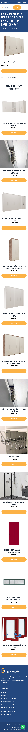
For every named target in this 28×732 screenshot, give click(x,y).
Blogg (8, 727)
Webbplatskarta (20, 729)
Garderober (13, 28)
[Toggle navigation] (25, 7)
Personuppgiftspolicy (9, 729)
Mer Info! (14, 71)
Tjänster (4, 692)
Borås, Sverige (6, 2)
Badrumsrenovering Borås (9, 698)
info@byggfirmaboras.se (21, 2)
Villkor (19, 727)
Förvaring (5, 28)
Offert (4, 695)
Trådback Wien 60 (14, 457)
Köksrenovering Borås (8, 701)
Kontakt (14, 727)
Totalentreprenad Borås (9, 705)
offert (17, 7)
